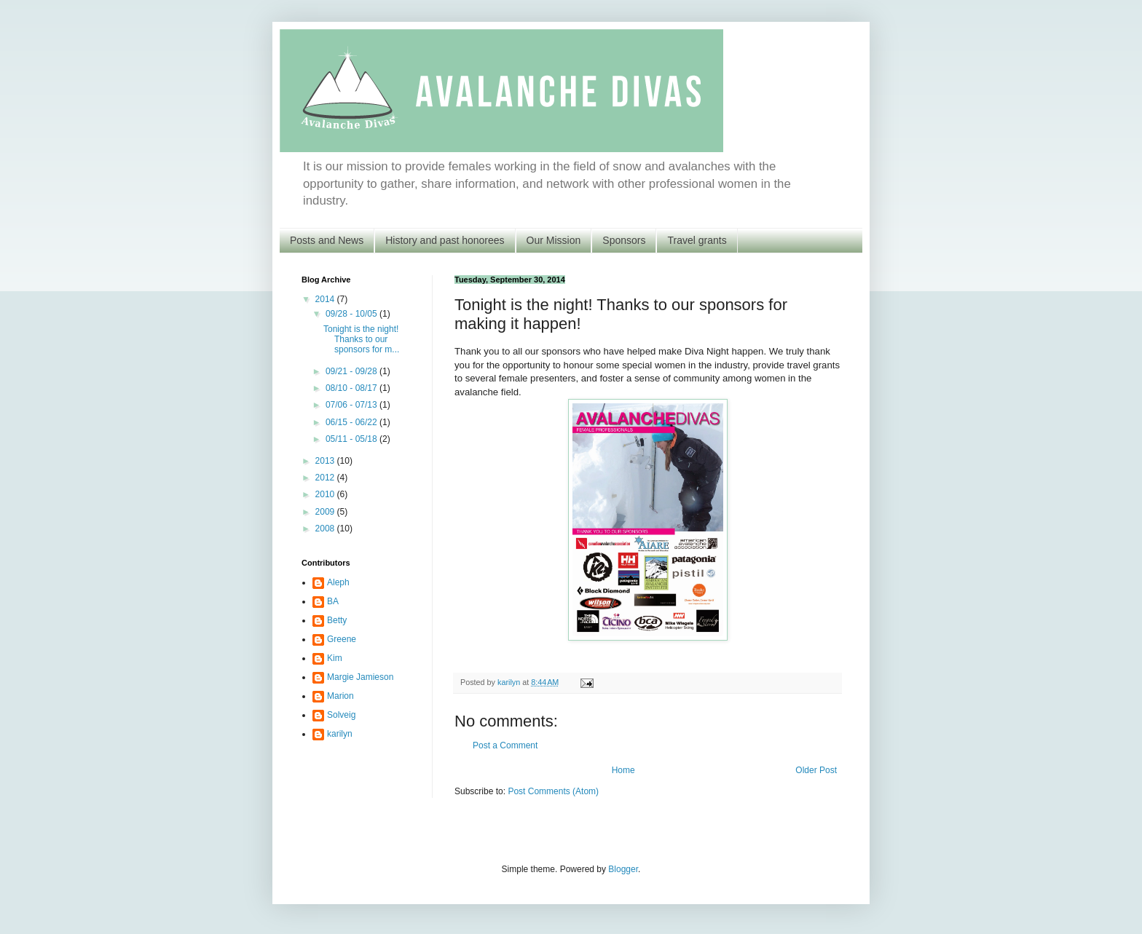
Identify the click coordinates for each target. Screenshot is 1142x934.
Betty (337, 620)
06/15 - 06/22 (352, 422)
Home (623, 770)
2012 (326, 477)
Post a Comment (505, 745)
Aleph (338, 582)
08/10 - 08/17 (352, 388)
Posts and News (326, 240)
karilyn (340, 734)
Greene (341, 639)
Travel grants (696, 240)
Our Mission (554, 240)
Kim (334, 658)
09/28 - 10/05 (352, 314)
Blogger (623, 869)
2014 (326, 299)
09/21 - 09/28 (352, 371)
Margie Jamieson (360, 677)
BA (333, 601)
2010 (326, 494)
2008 (326, 528)
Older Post (816, 770)
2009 (326, 512)
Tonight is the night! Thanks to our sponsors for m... (361, 339)
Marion (340, 696)
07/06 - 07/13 (352, 405)
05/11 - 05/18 (352, 439)
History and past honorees (444, 240)
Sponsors (623, 240)
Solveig (341, 715)
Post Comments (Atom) (553, 791)
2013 (326, 461)
